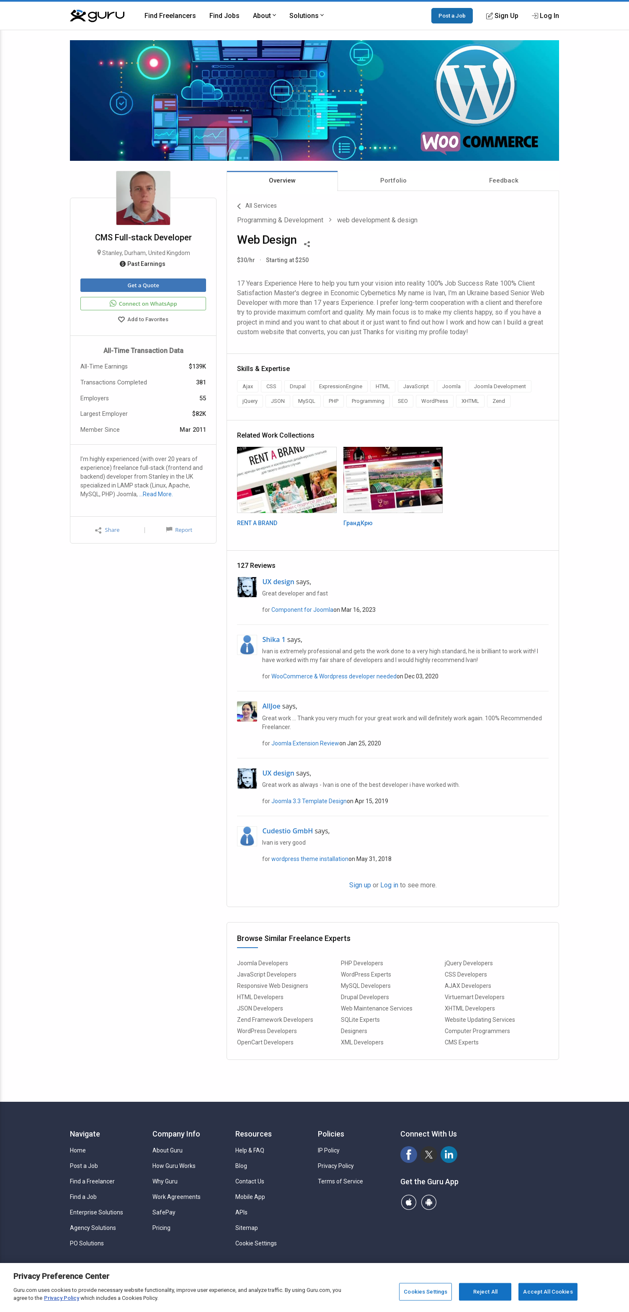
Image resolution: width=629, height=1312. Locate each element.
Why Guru (165, 1181)
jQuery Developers (469, 963)
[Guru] (97, 16)
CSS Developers (466, 974)
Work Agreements (176, 1196)
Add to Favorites (143, 320)
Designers (354, 1031)
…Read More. (156, 494)
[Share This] (307, 243)
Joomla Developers (262, 963)
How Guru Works (174, 1165)
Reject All (485, 1292)
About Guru (167, 1150)
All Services (257, 206)
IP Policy (329, 1150)
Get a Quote (143, 285)
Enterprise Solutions (96, 1212)
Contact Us (249, 1181)
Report (179, 530)
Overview (282, 180)
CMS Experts (462, 1042)
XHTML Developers (470, 1008)
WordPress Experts (366, 974)
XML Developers (362, 1042)
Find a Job (83, 1196)
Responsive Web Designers (272, 985)
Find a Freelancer (92, 1181)
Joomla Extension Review (305, 743)
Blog (241, 1165)
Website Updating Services (480, 1019)
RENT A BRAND (257, 523)
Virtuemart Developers (475, 997)
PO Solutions (87, 1243)
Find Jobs (224, 16)
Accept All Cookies (547, 1292)
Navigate (85, 1133)
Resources (253, 1133)
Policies (331, 1133)
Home (78, 1150)
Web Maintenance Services (376, 1008)
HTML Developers (260, 997)
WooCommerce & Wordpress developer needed (334, 676)
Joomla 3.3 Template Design (309, 801)
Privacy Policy (336, 1165)
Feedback (503, 180)
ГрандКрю (358, 523)
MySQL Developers (366, 985)
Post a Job (452, 15)
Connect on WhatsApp (143, 304)
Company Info (176, 1133)
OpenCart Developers (265, 1042)
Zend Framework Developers (275, 1019)
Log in (389, 885)
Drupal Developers (365, 997)
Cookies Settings (425, 1292)
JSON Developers (260, 1008)
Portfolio (393, 180)
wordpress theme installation (309, 859)
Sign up (360, 885)
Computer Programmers (477, 1031)
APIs (241, 1212)
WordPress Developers (267, 1031)
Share (107, 530)
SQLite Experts (360, 1019)
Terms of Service (340, 1181)
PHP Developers (362, 963)
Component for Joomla (302, 609)
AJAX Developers (468, 985)
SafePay (163, 1212)
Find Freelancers (170, 16)
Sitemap (246, 1227)
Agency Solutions (93, 1227)
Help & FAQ (249, 1150)
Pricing (161, 1227)
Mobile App (250, 1196)
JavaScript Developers (266, 974)
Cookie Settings (256, 1243)
